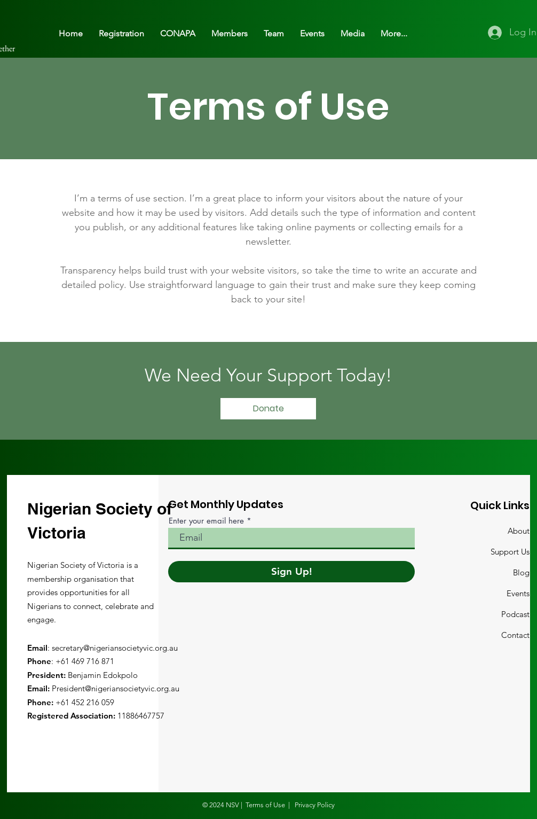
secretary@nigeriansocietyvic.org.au (115, 648)
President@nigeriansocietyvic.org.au (115, 688)
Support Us (510, 552)
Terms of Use (265, 805)
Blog (521, 572)
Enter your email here (206, 521)
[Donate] (268, 408)
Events (518, 593)
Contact (515, 635)
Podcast (515, 614)
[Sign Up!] (291, 571)
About (519, 531)
